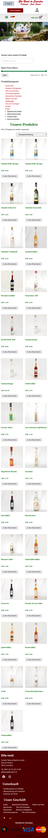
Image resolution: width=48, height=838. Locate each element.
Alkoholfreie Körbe (14, 114)
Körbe (7, 109)
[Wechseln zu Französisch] (12, 17)
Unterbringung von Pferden (13, 789)
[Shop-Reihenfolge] (31, 135)
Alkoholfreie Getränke (13, 96)
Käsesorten (9, 86)
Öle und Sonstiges (12, 104)
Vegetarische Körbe (14, 111)
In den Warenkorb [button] (10, 176)
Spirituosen (9, 101)
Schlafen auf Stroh (10, 794)
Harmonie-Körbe (13, 119)
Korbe (5, 805)
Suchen (38, 61)
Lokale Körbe (12, 117)
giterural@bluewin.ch (9, 772)
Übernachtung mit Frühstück (14, 791)
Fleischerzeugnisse (12, 93)
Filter (5, 75)
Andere (8, 106)
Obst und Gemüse (12, 91)
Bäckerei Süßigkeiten (13, 88)
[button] (6, 17)
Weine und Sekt (11, 99)
